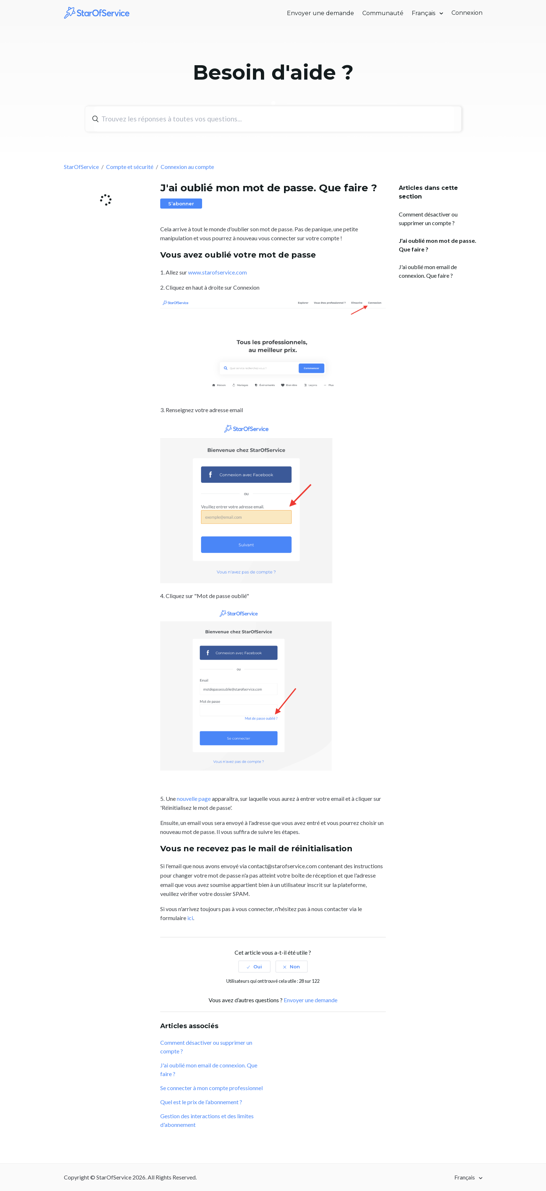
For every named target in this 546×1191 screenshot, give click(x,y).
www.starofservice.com (217, 272)
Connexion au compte (187, 166)
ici (190, 917)
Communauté (382, 13)
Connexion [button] (466, 12)
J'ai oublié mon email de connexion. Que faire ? (428, 271)
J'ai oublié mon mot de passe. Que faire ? (437, 245)
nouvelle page (194, 798)
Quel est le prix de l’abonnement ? (201, 1101)
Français (424, 13)
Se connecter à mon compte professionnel (211, 1087)
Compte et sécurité (129, 166)
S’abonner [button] (181, 203)
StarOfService (81, 166)
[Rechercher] (274, 118)
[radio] (254, 966)
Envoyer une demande (320, 13)
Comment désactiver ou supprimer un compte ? (428, 218)
